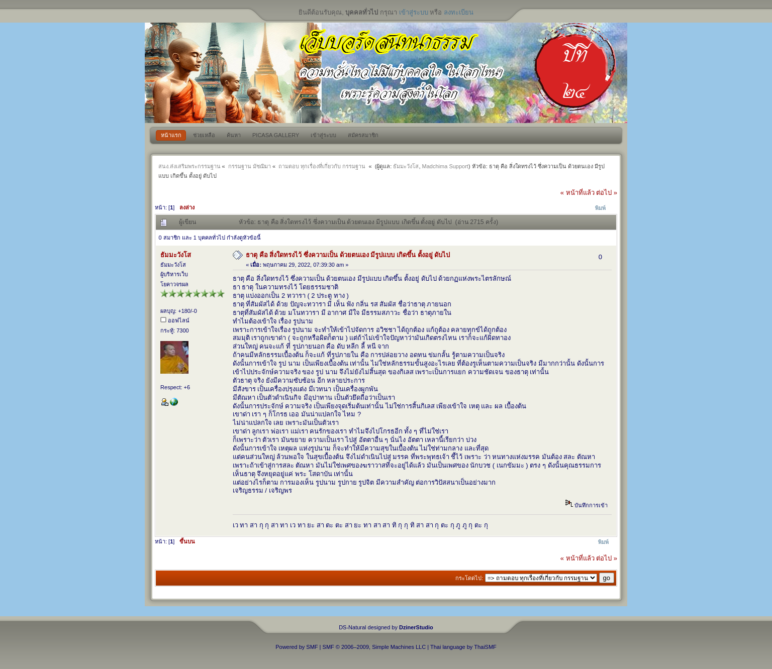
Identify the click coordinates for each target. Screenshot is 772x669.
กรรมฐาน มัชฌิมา (249, 166)
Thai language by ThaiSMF (463, 647)
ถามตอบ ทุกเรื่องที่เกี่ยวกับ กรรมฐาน (322, 166)
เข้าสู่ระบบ (413, 12)
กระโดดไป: (469, 578)
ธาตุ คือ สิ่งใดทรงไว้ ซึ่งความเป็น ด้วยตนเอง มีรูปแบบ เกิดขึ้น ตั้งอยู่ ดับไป (348, 255)
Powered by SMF (296, 647)
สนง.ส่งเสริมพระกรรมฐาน (189, 166)
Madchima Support (445, 166)
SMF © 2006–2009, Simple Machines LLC (374, 647)
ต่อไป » (606, 192)
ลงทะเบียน (458, 12)
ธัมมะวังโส (406, 166)
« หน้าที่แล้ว (577, 192)
